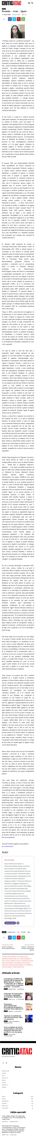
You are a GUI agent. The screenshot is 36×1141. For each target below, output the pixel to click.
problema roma (11, 932)
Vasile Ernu (5, 1121)
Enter (4, 9)
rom (18, 932)
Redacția (10, 1011)
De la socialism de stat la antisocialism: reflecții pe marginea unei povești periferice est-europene (13, 1029)
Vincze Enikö (7, 14)
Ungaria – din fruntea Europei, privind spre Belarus (27, 948)
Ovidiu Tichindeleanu (13, 1021)
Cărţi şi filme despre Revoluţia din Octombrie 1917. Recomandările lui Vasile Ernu (14, 1117)
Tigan (28, 932)
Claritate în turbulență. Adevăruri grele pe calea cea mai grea (13, 1017)
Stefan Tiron (11, 999)
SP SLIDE (23, 932)
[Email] (18, 923)
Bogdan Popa (12, 989)
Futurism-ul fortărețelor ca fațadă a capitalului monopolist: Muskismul (13, 995)
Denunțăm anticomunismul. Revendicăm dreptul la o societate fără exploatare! (13, 1006)
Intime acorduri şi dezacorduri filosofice (8, 947)
